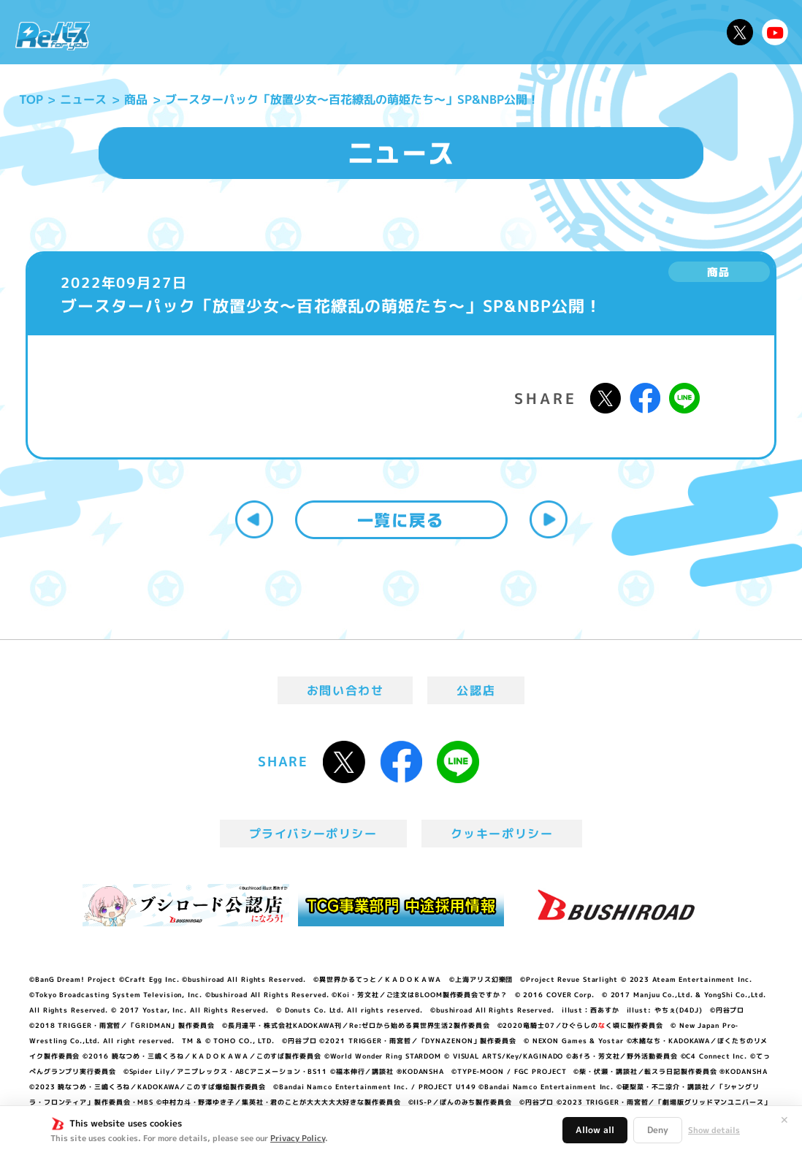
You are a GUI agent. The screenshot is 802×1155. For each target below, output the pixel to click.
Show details (714, 1130)
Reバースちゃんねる (775, 32)
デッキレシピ (677, 32)
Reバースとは (217, 32)
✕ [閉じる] (784, 1120)
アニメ (293, 32)
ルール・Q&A (584, 32)
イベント (350, 32)
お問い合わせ (345, 690)
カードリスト (491, 32)
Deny (657, 1130)
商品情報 (414, 32)
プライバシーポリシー (313, 834)
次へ (549, 519)
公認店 (476, 690)
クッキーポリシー (502, 834)
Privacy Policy (297, 1138)
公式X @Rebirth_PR (740, 32)
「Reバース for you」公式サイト (52, 35)
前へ (254, 519)
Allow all (595, 1130)
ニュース (136, 32)
